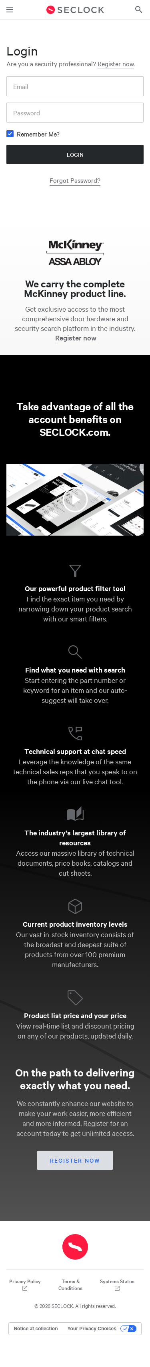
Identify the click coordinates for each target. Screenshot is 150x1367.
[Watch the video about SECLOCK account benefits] (75, 500)
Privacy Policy (25, 1285)
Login (75, 154)
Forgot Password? (75, 180)
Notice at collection (36, 1328)
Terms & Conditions (70, 1285)
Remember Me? (38, 133)
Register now (116, 63)
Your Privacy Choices (91, 1328)
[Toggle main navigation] (9, 9)
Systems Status (117, 1285)
